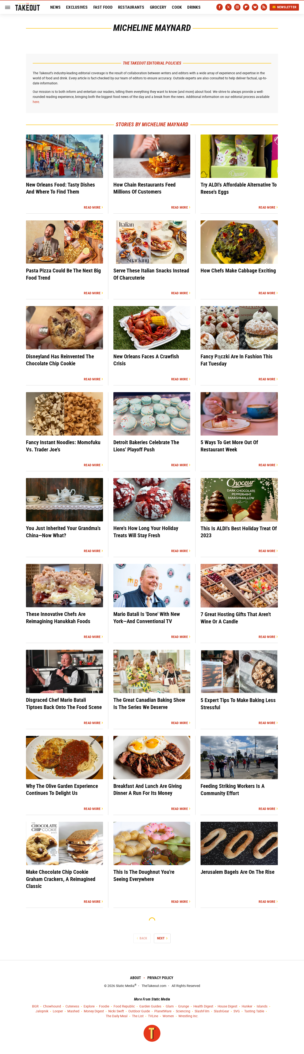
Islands (262, 1006)
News (55, 7)
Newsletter (284, 7)
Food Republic (124, 1006)
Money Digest (94, 1011)
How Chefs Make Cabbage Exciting (238, 270)
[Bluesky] (255, 7)
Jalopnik (41, 1011)
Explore (89, 1006)
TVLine (153, 1016)
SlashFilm (202, 1011)
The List (138, 1016)
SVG (236, 1011)
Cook (177, 7)
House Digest (227, 1006)
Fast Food (103, 7)
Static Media (125, 986)
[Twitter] (228, 7)
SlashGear (221, 1011)
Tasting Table (254, 1011)
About (135, 978)
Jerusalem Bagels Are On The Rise (237, 872)
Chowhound (52, 1006)
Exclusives (77, 7)
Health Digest (203, 1006)
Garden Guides (150, 1006)
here (36, 102)
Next (161, 938)
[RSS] (264, 7)
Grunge (183, 1006)
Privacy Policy (160, 978)
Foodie (104, 1006)
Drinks (194, 7)
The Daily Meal (117, 1016)
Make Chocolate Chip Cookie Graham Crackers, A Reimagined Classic (60, 879)
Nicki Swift (116, 1011)
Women (168, 1016)
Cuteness (72, 1006)
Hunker (247, 1006)
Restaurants (131, 7)
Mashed (73, 1011)
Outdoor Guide (139, 1011)
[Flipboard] (246, 7)
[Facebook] (219, 7)
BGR (35, 1006)
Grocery (158, 7)
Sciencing (183, 1011)
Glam (170, 1006)
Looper (58, 1011)
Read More (92, 207)
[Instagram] (237, 7)
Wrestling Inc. (188, 1016)
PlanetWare (162, 1011)
